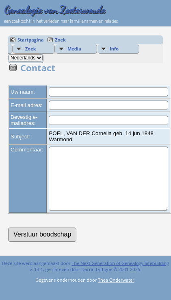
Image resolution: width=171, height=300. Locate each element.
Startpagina (30, 40)
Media (74, 49)
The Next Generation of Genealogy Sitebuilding (120, 275)
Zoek (60, 40)
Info (114, 49)
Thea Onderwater (116, 292)
